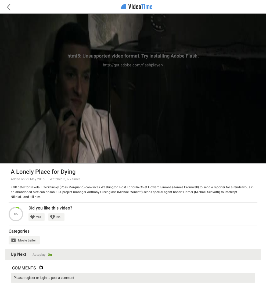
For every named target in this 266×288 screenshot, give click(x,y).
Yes (38, 217)
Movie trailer (27, 240)
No (58, 217)
